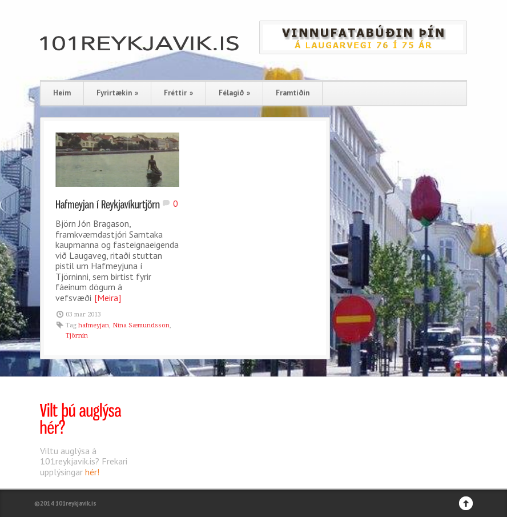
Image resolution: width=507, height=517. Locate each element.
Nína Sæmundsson (141, 325)
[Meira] (107, 297)
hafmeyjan (93, 325)
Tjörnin (77, 335)
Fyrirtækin (117, 93)
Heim (62, 93)
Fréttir (178, 93)
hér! (92, 472)
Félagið (234, 93)
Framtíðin (292, 93)
